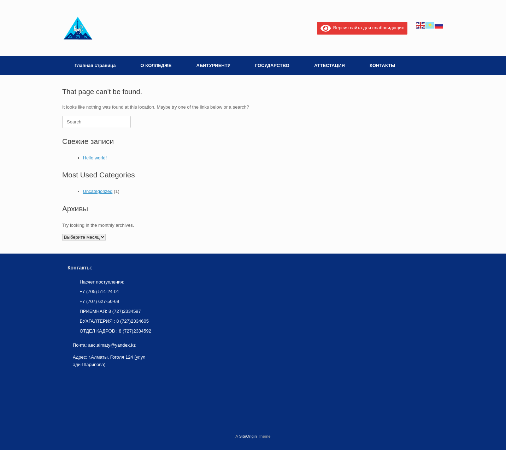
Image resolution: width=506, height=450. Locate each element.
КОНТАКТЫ (382, 65)
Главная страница (95, 65)
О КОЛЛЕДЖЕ (155, 65)
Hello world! (95, 157)
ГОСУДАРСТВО (272, 65)
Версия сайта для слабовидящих (362, 27)
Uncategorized (98, 191)
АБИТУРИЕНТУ (213, 65)
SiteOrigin (248, 436)
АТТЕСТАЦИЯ (329, 65)
